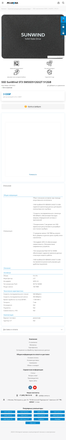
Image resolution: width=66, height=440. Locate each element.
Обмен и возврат (33, 365)
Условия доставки (33, 360)
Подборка (41, 419)
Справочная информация (33, 370)
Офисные (33, 423)
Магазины (33, 345)
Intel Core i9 (41, 415)
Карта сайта (33, 381)
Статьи (33, 373)
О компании (33, 342)
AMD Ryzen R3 (57, 415)
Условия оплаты (33, 358)
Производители (33, 378)
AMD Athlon (41, 412)
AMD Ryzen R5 (8, 419)
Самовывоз (33, 363)
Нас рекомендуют (49, 68)
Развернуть (33, 174)
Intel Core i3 (57, 412)
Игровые (57, 419)
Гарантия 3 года (49, 77)
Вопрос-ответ (33, 375)
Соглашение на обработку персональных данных (33, 350)
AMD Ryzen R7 (24, 419)
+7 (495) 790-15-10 (25, 395)
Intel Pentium (24, 412)
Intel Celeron (8, 412)
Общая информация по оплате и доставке (33, 354)
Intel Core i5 (8, 415)
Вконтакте (30, 387)
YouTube (35, 387)
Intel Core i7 (24, 415)
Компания (33, 339)
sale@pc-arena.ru (44, 395)
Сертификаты (33, 347)
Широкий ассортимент (16, 68)
